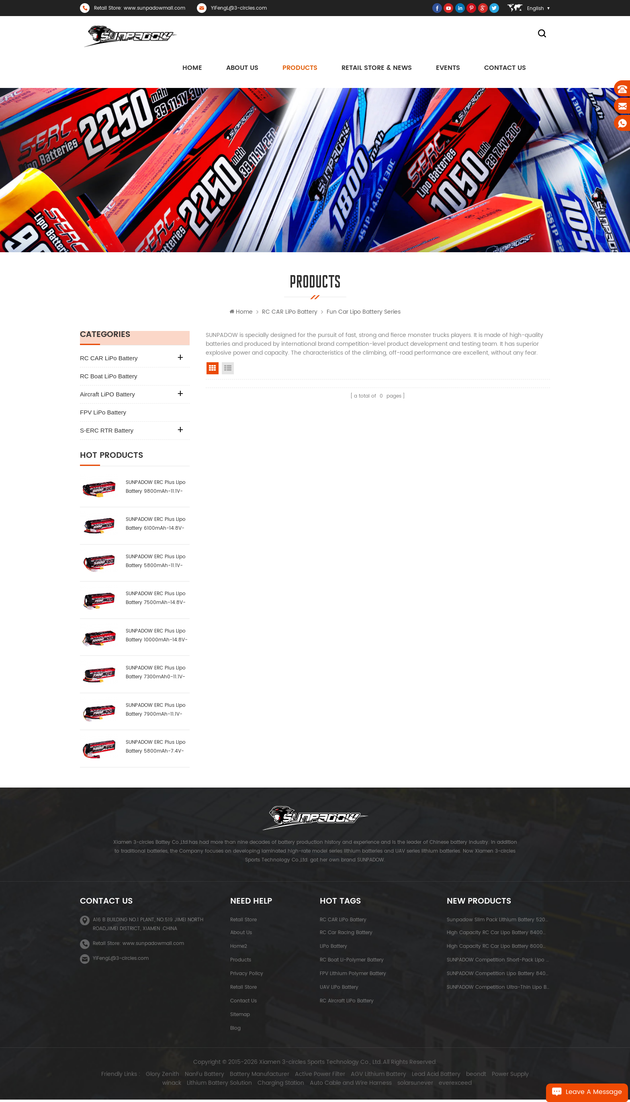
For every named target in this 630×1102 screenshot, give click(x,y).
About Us (241, 934)
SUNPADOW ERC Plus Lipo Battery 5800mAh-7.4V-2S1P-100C (156, 749)
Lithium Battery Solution (207, 1085)
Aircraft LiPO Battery (107, 396)
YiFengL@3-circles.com (239, 8)
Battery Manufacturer (247, 1076)
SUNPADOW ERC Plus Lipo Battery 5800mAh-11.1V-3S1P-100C (156, 563)
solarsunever (403, 1085)
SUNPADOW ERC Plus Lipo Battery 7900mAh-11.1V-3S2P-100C (156, 711)
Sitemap (240, 1016)
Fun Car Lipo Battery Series (364, 313)
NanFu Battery (192, 1076)
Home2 (238, 948)
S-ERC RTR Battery (106, 432)
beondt (464, 1076)
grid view (213, 370)
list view (228, 370)
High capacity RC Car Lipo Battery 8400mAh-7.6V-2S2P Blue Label (498, 934)
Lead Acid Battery (424, 1076)
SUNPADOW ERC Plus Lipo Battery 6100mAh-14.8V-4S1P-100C (156, 526)
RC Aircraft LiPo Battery (347, 1002)
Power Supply (498, 1076)
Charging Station (268, 1085)
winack (531, 1076)
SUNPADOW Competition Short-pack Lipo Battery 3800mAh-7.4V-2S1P (498, 961)
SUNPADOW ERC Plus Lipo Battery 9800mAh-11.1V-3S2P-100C (156, 489)
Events (448, 68)
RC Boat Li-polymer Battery (352, 961)
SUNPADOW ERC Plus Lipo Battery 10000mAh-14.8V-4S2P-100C (157, 637)
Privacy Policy (246, 975)
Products (299, 68)
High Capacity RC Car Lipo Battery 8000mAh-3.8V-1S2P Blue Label (498, 948)
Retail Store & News (377, 68)
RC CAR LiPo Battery (289, 313)
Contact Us (505, 68)
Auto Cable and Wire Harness (339, 1085)
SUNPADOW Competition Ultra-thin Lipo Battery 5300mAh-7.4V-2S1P (498, 989)
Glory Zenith (150, 1076)
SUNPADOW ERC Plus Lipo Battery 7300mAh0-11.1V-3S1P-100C (156, 675)
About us (242, 68)
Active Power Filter (308, 1076)
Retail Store (243, 921)
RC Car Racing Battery (346, 934)
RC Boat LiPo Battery (108, 378)
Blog (235, 1030)
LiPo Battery (333, 948)
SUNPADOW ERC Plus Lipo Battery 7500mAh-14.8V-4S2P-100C (156, 600)
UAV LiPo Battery (339, 989)
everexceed (443, 1085)
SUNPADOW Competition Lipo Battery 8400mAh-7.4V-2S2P (498, 975)
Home (192, 68)
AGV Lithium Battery (366, 1076)
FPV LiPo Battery (103, 414)
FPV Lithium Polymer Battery (353, 975)
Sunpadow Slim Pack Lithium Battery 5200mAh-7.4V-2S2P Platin (498, 921)
